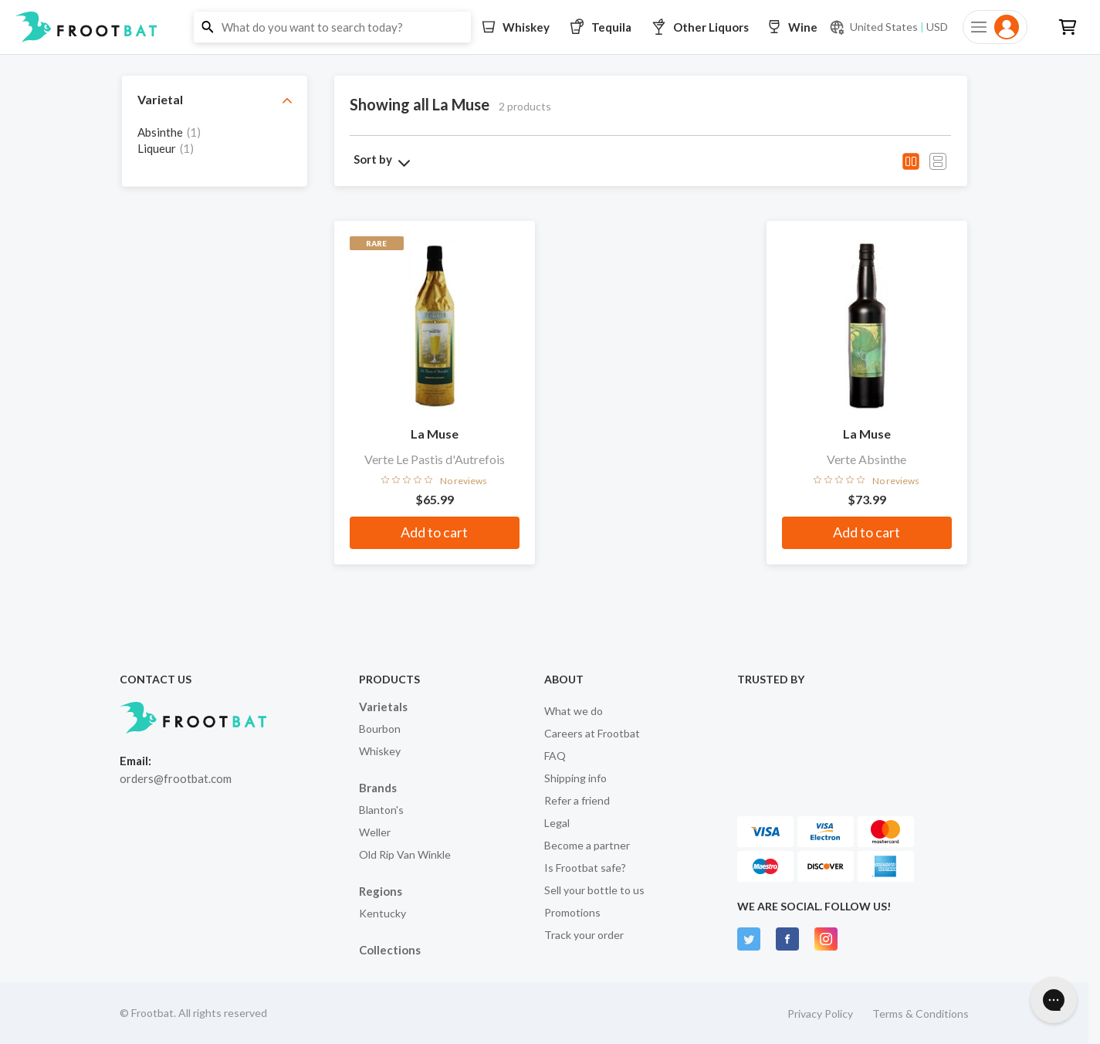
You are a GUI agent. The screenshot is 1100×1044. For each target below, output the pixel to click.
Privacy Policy (820, 1013)
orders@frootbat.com (176, 778)
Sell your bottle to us (594, 890)
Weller (375, 832)
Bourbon (380, 728)
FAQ (555, 755)
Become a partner (587, 845)
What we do (573, 710)
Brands (378, 788)
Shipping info (575, 778)
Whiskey (380, 751)
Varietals (383, 707)
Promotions (572, 912)
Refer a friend (577, 800)
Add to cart (434, 532)
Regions (380, 891)
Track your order (584, 934)
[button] (550, 27)
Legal (557, 822)
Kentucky (382, 913)
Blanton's (381, 809)
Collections (390, 950)
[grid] (214, 147)
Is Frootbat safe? (585, 867)
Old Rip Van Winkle (405, 854)
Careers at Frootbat (592, 733)
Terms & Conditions (920, 1013)
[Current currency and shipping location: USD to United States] (888, 27)
